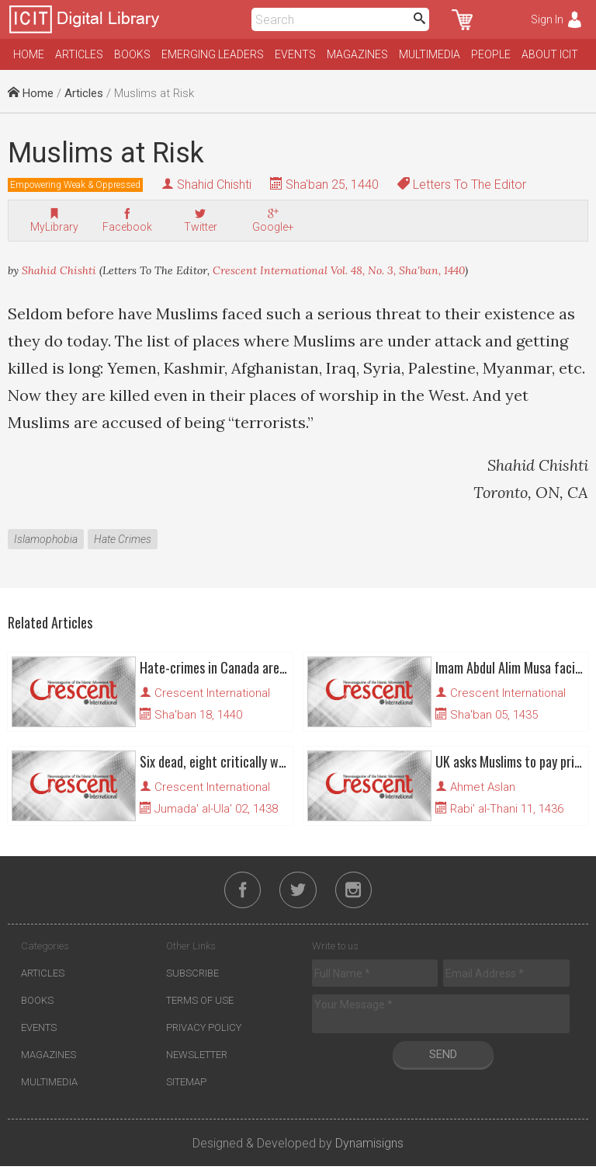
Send (443, 1058)
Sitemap (186, 1086)
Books (132, 54)
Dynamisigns (369, 1147)
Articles (79, 54)
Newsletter (196, 1058)
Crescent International (212, 693)
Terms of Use (200, 1004)
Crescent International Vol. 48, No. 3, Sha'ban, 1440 (339, 270)
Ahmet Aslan (482, 787)
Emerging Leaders (212, 54)
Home (28, 54)
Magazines (357, 54)
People (491, 54)
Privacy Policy (203, 1031)
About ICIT (550, 54)
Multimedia (429, 54)
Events (295, 54)
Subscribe (192, 977)
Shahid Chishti (214, 184)
